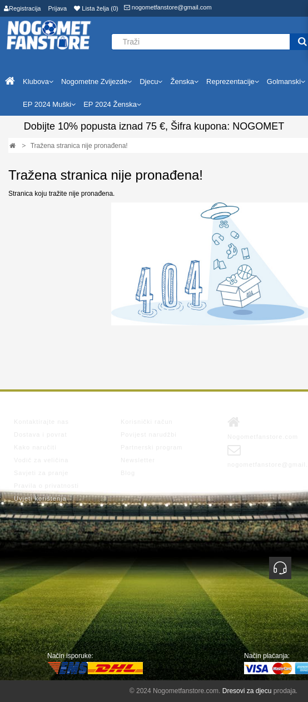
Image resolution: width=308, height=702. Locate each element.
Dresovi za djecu (247, 691)
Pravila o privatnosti (46, 485)
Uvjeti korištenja (40, 498)
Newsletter (138, 460)
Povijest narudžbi (149, 434)
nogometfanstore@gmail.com (168, 7)
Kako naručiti (35, 447)
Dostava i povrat (40, 434)
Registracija (22, 8)
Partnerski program (152, 447)
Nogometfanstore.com (262, 428)
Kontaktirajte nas (41, 421)
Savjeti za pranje (41, 472)
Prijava (57, 8)
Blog (128, 472)
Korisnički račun (147, 421)
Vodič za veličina (41, 460)
